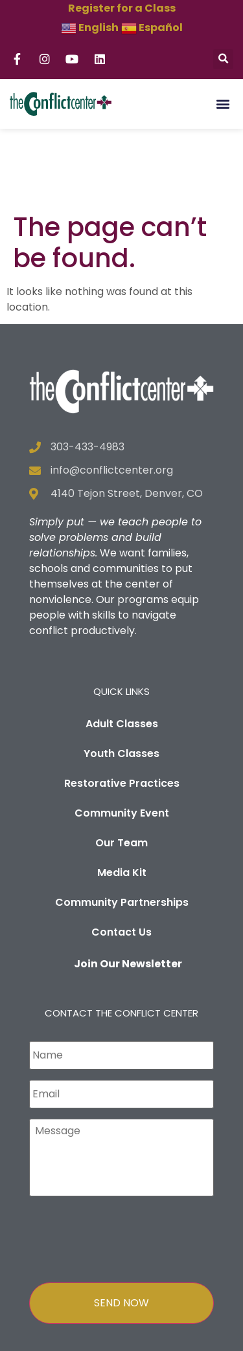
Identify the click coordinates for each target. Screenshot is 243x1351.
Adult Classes (122, 646)
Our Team (121, 765)
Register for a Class (122, 8)
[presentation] (127, 1159)
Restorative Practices (121, 705)
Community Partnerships (122, 824)
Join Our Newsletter (128, 886)
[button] (223, 59)
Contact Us (121, 854)
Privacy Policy (121, 1339)
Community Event (122, 735)
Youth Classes (121, 675)
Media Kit (121, 794)
